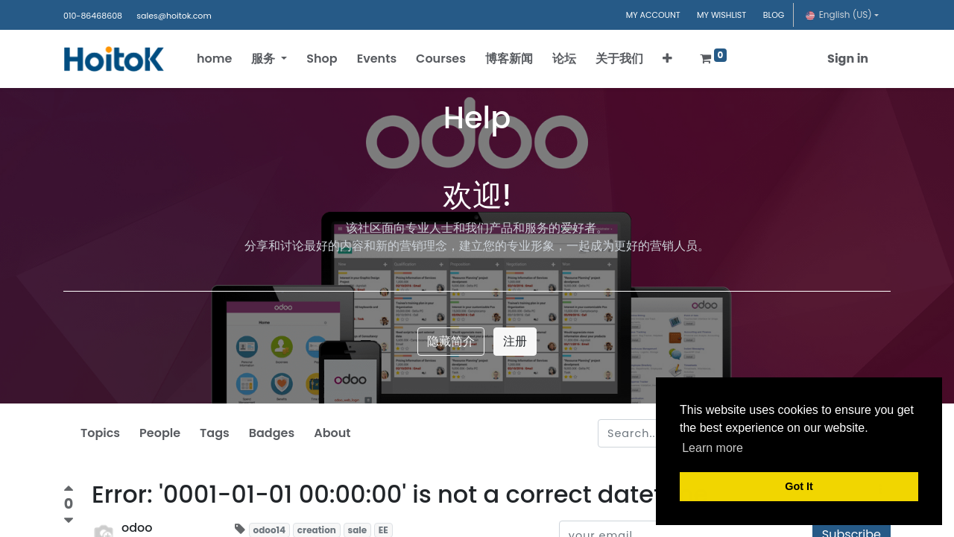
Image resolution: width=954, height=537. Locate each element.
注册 (515, 341)
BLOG (774, 15)
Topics (100, 433)
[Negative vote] (68, 521)
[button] (672, 59)
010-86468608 (92, 16)
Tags (215, 433)
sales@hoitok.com (173, 16)
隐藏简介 (451, 341)
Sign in (842, 58)
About (332, 433)
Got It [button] (799, 486)
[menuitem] (219, 59)
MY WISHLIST (721, 15)
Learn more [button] (712, 448)
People (159, 433)
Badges (271, 433)
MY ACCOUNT (653, 15)
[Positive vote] (68, 490)
